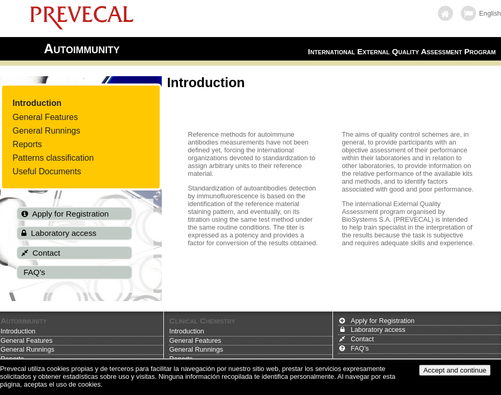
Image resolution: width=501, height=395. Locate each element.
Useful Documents (47, 171)
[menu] (53, 137)
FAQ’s (360, 348)
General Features (45, 117)
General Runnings (46, 130)
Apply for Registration (382, 321)
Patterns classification (53, 157)
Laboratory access (378, 329)
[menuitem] (53, 103)
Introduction (37, 102)
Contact (362, 339)
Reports (27, 144)
